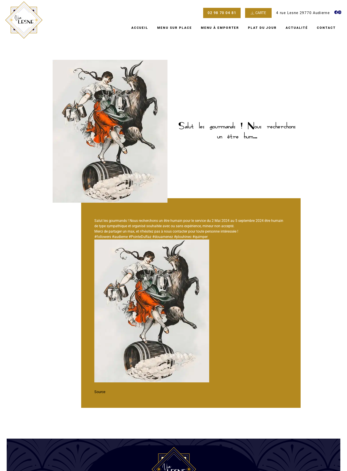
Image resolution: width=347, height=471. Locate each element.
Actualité (297, 27)
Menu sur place (174, 27)
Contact (326, 27)
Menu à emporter (220, 27)
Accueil (139, 27)
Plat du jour (262, 27)
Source (99, 392)
